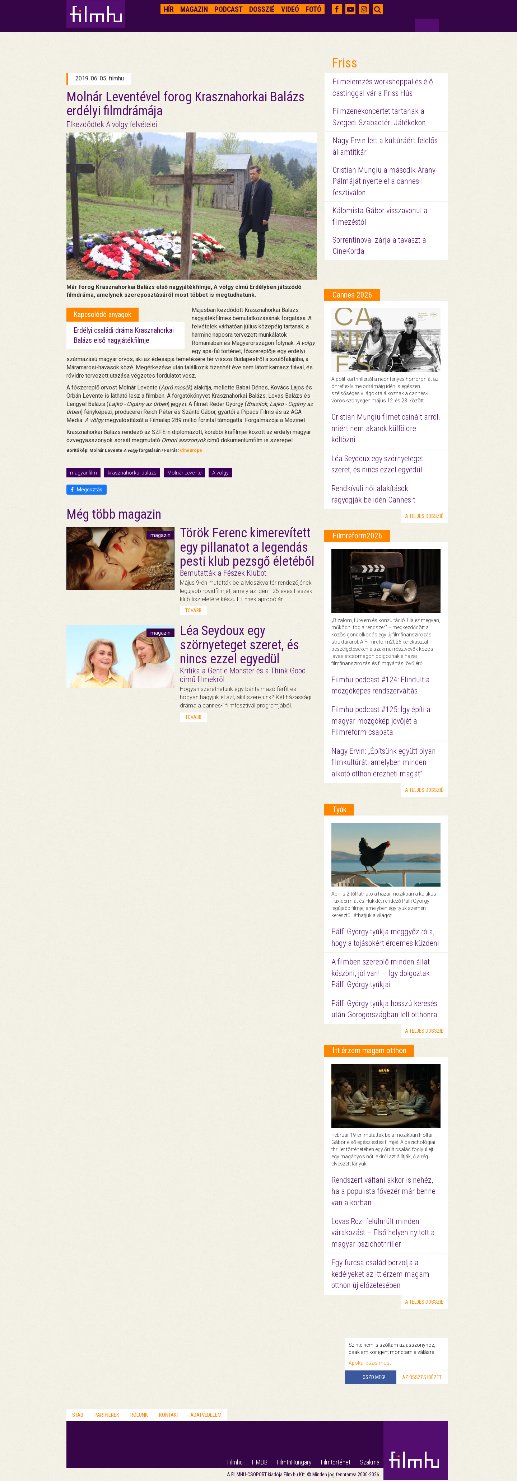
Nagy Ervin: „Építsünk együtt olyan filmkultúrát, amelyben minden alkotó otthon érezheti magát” (383, 762)
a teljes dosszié (424, 516)
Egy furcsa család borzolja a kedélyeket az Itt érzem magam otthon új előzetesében (380, 1274)
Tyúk (339, 809)
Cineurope (191, 450)
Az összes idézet (422, 1377)
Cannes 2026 (352, 294)
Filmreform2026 (357, 535)
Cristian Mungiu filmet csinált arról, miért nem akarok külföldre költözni (385, 428)
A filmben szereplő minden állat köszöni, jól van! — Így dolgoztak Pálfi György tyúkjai (380, 973)
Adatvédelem (206, 1415)
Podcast (228, 9)
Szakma (369, 1462)
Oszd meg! (374, 1377)
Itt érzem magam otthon (369, 1050)
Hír (169, 9)
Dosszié (262, 9)
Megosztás (86, 489)
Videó (290, 9)
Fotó (313, 9)
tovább (193, 610)
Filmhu (235, 1462)
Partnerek (106, 1415)
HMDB (259, 1462)
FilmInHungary (294, 1462)
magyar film (83, 473)
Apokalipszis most (370, 1363)
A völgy (220, 473)
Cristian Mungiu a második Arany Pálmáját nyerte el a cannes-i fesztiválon (384, 181)
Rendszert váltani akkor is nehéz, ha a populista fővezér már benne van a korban (383, 1191)
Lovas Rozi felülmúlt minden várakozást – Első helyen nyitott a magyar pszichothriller (383, 1232)
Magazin (194, 9)
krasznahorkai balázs (132, 473)
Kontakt (169, 1415)
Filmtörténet (335, 1462)
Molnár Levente (184, 473)
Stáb (77, 1415)
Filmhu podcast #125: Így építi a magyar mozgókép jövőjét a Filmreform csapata (380, 721)
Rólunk (139, 1415)
